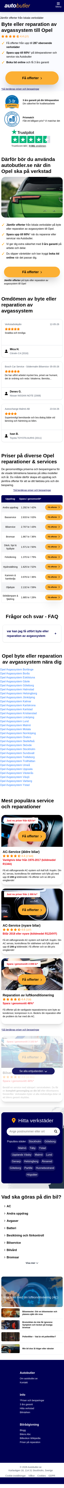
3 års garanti (26, 1404)
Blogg (23, 1430)
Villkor (31, 1475)
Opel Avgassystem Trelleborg (17, 757)
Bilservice (12, 1242)
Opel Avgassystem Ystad (15, 785)
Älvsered (47, 1161)
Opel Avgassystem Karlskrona (18, 705)
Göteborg (50, 1141)
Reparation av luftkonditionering (28, 995)
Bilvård (10, 1250)
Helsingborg (31, 1161)
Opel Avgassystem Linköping (17, 717)
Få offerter (54, 507)
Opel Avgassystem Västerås (16, 773)
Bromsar (11, 1257)
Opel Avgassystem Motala (15, 729)
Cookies (41, 1475)
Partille (28, 1168)
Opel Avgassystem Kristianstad (18, 713)
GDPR (51, 1475)
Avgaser (11, 1220)
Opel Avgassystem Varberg (16, 781)
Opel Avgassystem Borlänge (17, 669)
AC (7, 1206)
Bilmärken (25, 1412)
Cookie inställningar (15, 1475)
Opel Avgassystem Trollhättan (17, 761)
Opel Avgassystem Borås (15, 673)
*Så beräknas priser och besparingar (20, 89)
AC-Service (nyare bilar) (21, 925)
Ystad (42, 1148)
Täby (33, 1148)
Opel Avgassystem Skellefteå (17, 741)
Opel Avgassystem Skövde (16, 745)
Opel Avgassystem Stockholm (17, 749)
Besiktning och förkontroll (24, 1235)
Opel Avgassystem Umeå (15, 765)
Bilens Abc (25, 1434)
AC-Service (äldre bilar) (21, 852)
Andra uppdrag (16, 1213)
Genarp (16, 1161)
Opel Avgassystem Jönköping (17, 697)
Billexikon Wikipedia (30, 1438)
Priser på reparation (30, 1442)
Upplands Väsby (21, 1154)
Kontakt (24, 1382)
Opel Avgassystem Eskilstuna (17, 677)
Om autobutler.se (29, 1378)
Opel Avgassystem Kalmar (15, 701)
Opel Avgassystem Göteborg (17, 685)
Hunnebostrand (45, 1168)
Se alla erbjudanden (33, 1071)
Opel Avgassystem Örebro (15, 737)
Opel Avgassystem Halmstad (17, 689)
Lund (49, 1154)
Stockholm (35, 1141)
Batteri (10, 1228)
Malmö (22, 1148)
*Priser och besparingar (32, 1400)
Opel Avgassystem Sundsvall (17, 753)
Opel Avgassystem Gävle (15, 681)
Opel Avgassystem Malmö (15, 725)
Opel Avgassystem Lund (14, 721)
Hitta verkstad (27, 1408)
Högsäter (32, 1174)
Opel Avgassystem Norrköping (18, 733)
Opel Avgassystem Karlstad (16, 709)
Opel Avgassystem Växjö (15, 777)
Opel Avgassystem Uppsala (16, 769)
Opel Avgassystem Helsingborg (18, 693)
